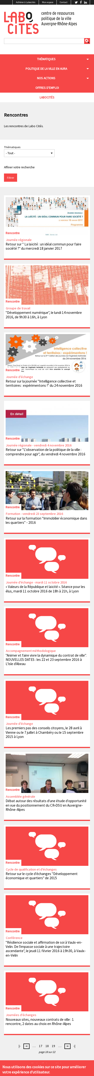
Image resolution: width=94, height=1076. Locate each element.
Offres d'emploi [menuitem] (47, 88)
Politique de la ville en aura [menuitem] (46, 69)
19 (53, 1046)
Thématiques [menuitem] (46, 59)
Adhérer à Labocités (25, 2)
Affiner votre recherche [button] (19, 167)
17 (40, 1046)
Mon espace (47, 2)
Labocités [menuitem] (47, 97)
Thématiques (12, 147)
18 (47, 1046)
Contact (64, 2)
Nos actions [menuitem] (46, 78)
